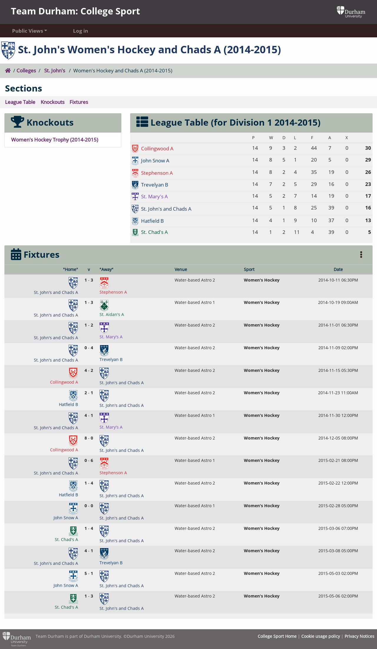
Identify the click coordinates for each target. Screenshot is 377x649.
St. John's (54, 70)
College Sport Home (277, 636)
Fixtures (79, 102)
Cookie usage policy (320, 636)
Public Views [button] (27, 30)
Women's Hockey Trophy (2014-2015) (54, 139)
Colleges (26, 70)
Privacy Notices (359, 636)
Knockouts (53, 102)
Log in (80, 30)
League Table (20, 102)
